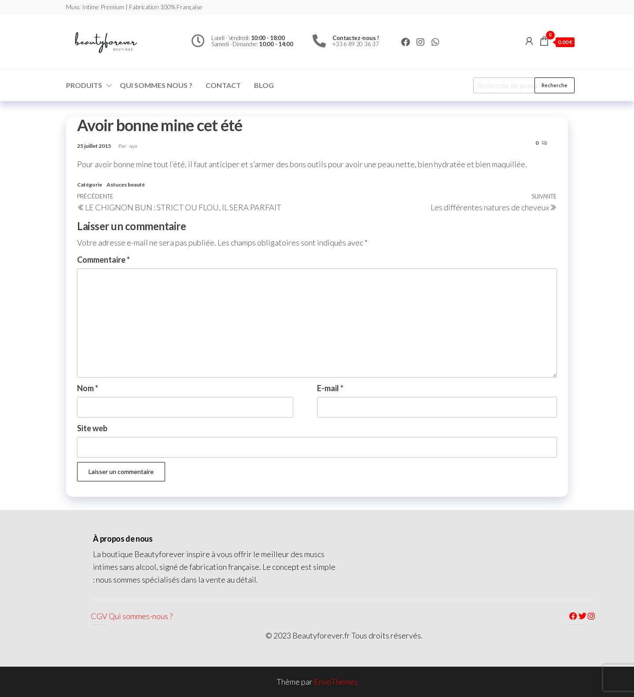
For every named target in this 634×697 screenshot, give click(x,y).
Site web (92, 428)
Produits (84, 85)
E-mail (330, 388)
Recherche (555, 85)
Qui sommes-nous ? (141, 616)
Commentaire (103, 259)
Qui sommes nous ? (156, 85)
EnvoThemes (336, 681)
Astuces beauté (126, 184)
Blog (264, 85)
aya (133, 146)
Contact (223, 85)
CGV (99, 616)
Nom (87, 388)
